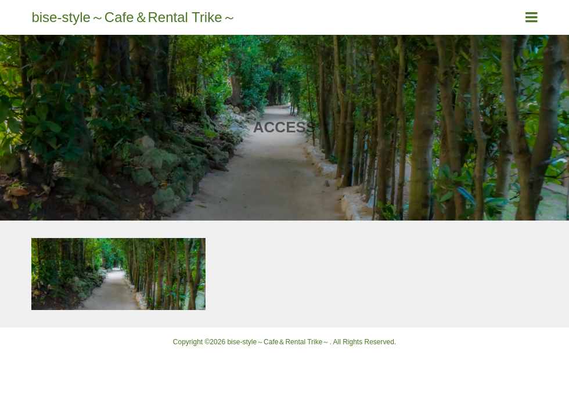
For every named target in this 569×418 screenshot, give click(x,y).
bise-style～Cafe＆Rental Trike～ (133, 17)
